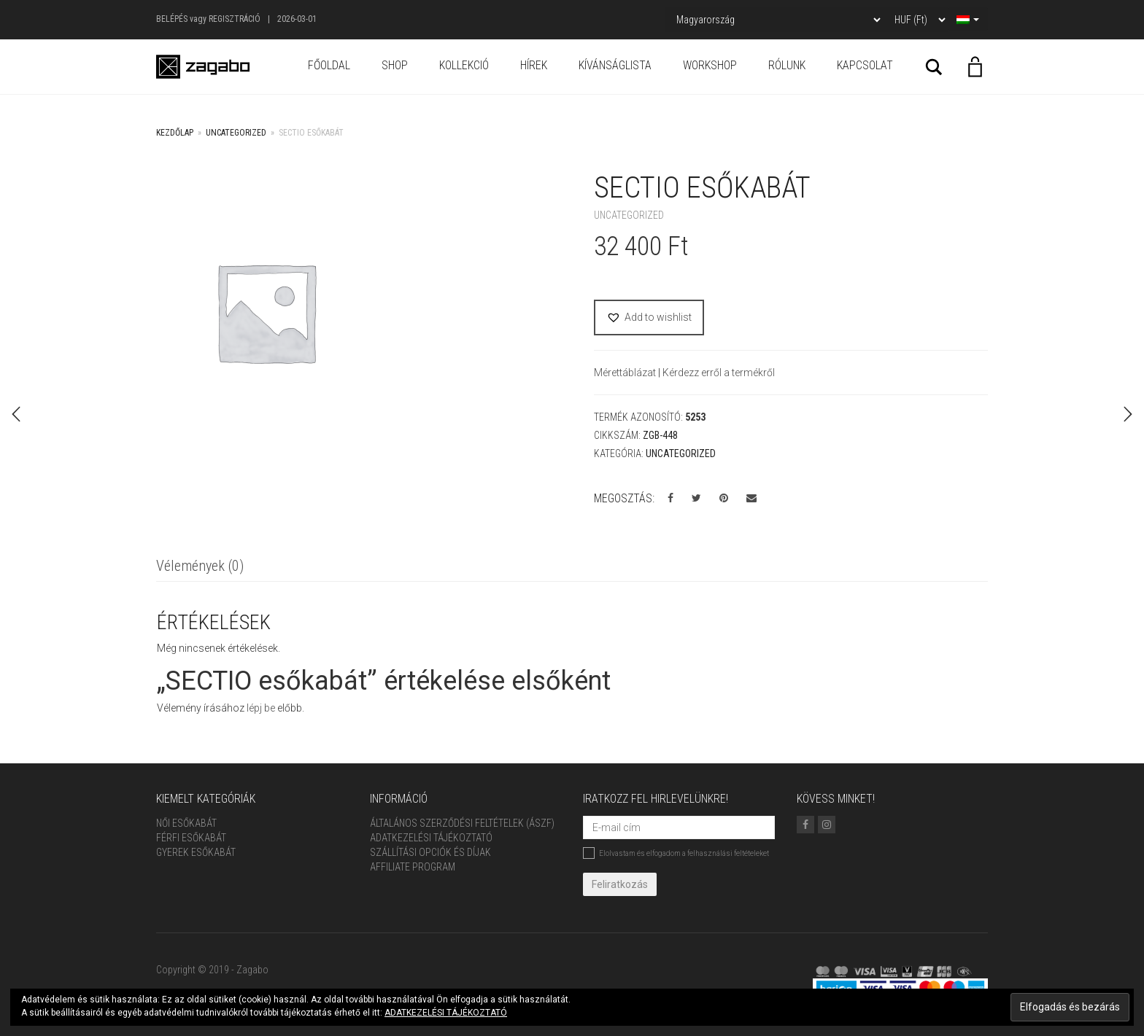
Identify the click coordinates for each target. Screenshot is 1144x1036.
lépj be (261, 708)
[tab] (200, 567)
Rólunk (786, 65)
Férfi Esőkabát (191, 838)
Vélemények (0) (200, 566)
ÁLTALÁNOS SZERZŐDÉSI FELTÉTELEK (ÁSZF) (462, 823)
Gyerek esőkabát (196, 852)
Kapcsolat (865, 65)
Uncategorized (236, 133)
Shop (395, 65)
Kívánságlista (615, 65)
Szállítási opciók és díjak (430, 852)
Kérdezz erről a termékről (718, 372)
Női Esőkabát (186, 823)
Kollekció (464, 65)
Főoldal (329, 65)
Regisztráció (234, 19)
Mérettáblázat (626, 372)
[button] (649, 317)
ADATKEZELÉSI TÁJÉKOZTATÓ (445, 1013)
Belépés (172, 19)
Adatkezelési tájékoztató (431, 838)
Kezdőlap (174, 133)
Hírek (533, 65)
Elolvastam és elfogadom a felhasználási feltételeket (676, 853)
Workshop (710, 65)
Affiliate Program (412, 867)
